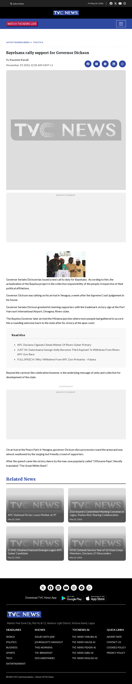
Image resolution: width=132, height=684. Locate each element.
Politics (38, 42)
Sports (10, 652)
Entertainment (16, 663)
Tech (9, 658)
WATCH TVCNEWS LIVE (22, 24)
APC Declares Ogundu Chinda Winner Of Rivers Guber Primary (54, 344)
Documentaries (45, 658)
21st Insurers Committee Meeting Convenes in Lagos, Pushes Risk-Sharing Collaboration (97, 513)
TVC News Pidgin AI (84, 647)
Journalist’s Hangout (49, 642)
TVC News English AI (84, 658)
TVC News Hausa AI (83, 642)
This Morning (43, 647)
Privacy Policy (116, 652)
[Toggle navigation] (121, 23)
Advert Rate (18, 3)
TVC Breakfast (43, 652)
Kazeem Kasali (19, 59)
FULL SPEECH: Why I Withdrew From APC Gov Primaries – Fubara (56, 359)
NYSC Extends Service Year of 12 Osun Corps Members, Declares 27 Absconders (96, 551)
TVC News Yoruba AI (84, 636)
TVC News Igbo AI (83, 652)
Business (12, 647)
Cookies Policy (116, 647)
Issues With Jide (45, 636)
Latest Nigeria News (18, 42)
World (10, 636)
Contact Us (114, 642)
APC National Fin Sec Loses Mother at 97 (32, 514)
